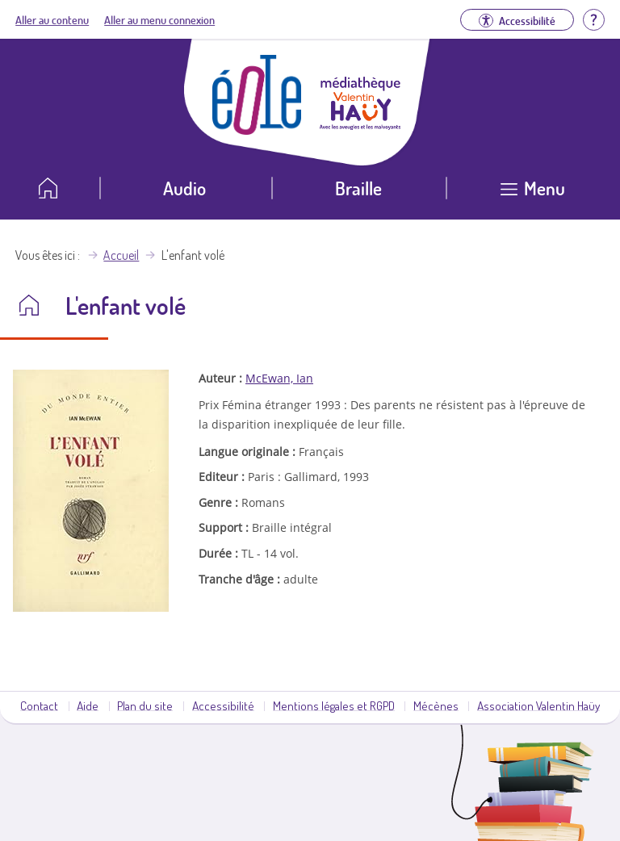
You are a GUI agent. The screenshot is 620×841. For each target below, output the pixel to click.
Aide (87, 705)
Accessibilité (223, 705)
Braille (358, 187)
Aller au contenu (52, 19)
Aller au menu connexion (159, 19)
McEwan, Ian (279, 378)
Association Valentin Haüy (538, 705)
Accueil (121, 255)
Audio (184, 187)
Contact (39, 705)
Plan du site (145, 705)
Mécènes (436, 705)
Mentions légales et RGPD (334, 705)
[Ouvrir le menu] (533, 194)
